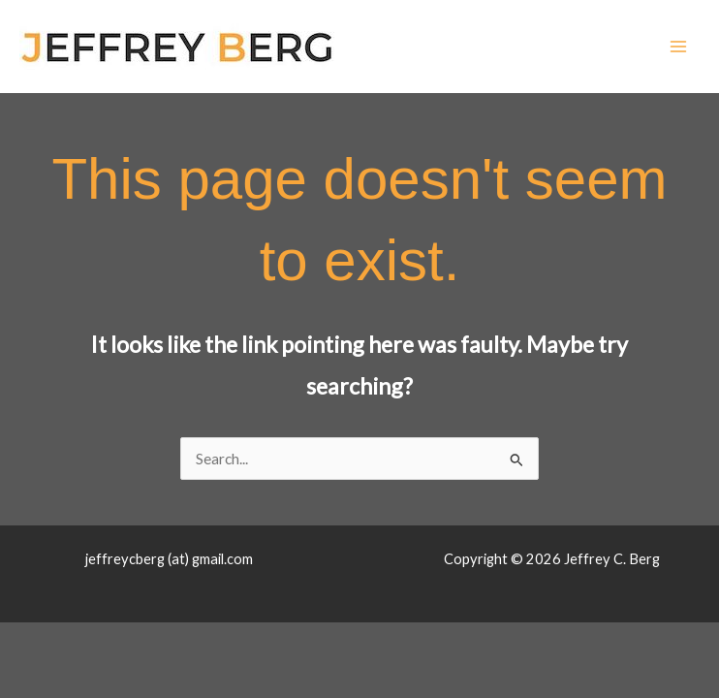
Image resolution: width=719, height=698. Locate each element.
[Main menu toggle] (679, 46)
